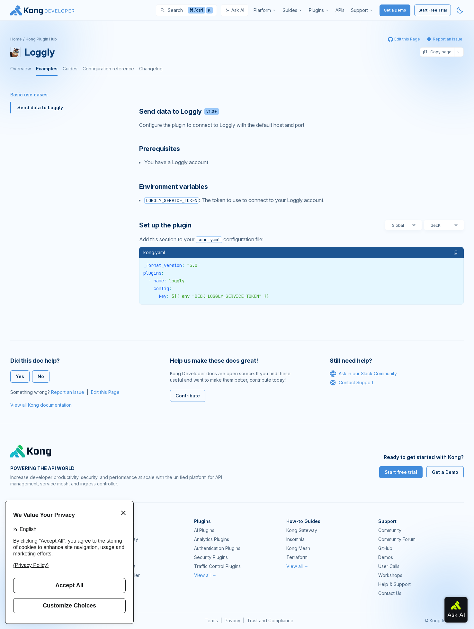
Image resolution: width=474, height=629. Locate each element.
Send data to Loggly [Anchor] (179, 111)
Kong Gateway (117, 530)
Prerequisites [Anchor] (159, 149)
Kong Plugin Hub (41, 39)
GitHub (385, 548)
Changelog (151, 68)
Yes (20, 376)
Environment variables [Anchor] (173, 186)
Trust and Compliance (270, 620)
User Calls (388, 566)
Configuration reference (108, 68)
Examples (47, 68)
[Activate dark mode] (460, 10)
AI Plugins (204, 530)
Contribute (187, 395)
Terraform (297, 557)
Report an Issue (67, 392)
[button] (456, 252)
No (41, 376)
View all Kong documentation (41, 405)
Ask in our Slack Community (363, 373)
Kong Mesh (114, 548)
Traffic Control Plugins (217, 566)
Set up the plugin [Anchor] (165, 225)
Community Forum (397, 539)
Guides (70, 68)
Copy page (437, 52)
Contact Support (351, 382)
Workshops (390, 575)
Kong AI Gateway (120, 539)
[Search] (186, 10)
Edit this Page (105, 392)
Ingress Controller (121, 575)
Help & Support (394, 584)
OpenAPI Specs (119, 566)
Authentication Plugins (217, 548)
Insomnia (111, 557)
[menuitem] (265, 10)
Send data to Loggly (40, 107)
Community (389, 530)
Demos (385, 557)
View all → (205, 575)
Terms (211, 620)
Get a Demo (395, 10)
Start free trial (401, 472)
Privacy (232, 620)
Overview (20, 68)
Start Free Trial (432, 10)
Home (16, 39)
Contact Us (389, 593)
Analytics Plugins (211, 539)
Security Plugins (211, 557)
